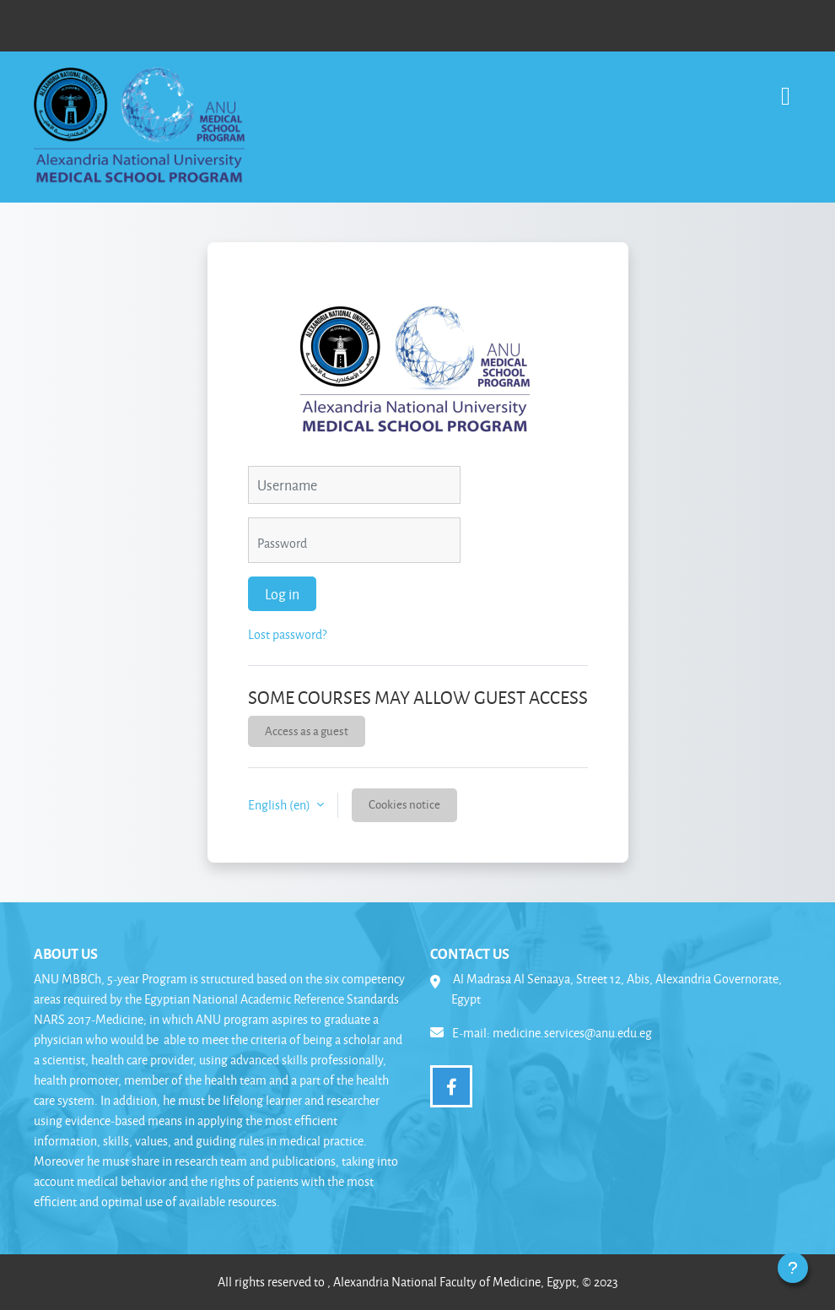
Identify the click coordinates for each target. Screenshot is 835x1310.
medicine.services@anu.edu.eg (572, 1033)
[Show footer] (793, 1268)
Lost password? (287, 634)
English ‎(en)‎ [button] (280, 805)
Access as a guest (306, 731)
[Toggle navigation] (785, 87)
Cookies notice (404, 804)
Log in (282, 594)
